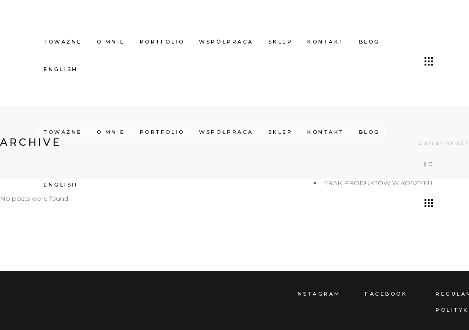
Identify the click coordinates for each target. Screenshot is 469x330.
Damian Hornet (441, 143)
